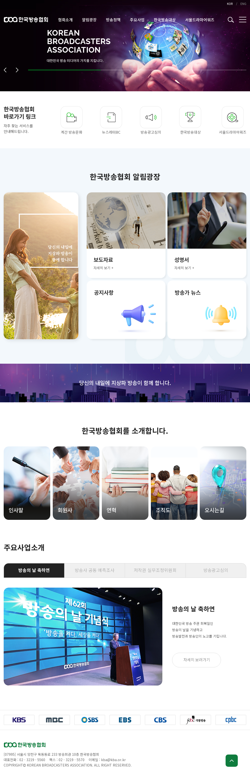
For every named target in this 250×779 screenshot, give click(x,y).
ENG (243, 3)
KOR (230, 3)
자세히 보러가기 (196, 660)
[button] (5, 70)
